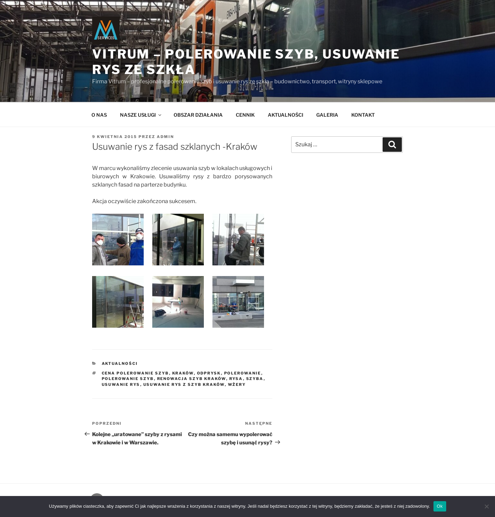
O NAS (99, 115)
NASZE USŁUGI (141, 115)
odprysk (209, 373)
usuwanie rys (121, 384)
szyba (255, 378)
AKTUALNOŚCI (285, 115)
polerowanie (242, 373)
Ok (440, 506)
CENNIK (245, 115)
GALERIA (327, 115)
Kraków (183, 373)
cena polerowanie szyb (135, 373)
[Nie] (486, 506)
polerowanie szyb (128, 378)
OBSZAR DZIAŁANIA (198, 115)
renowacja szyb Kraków (191, 378)
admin (165, 136)
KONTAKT (363, 115)
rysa (236, 378)
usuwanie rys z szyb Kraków (184, 384)
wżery (237, 384)
